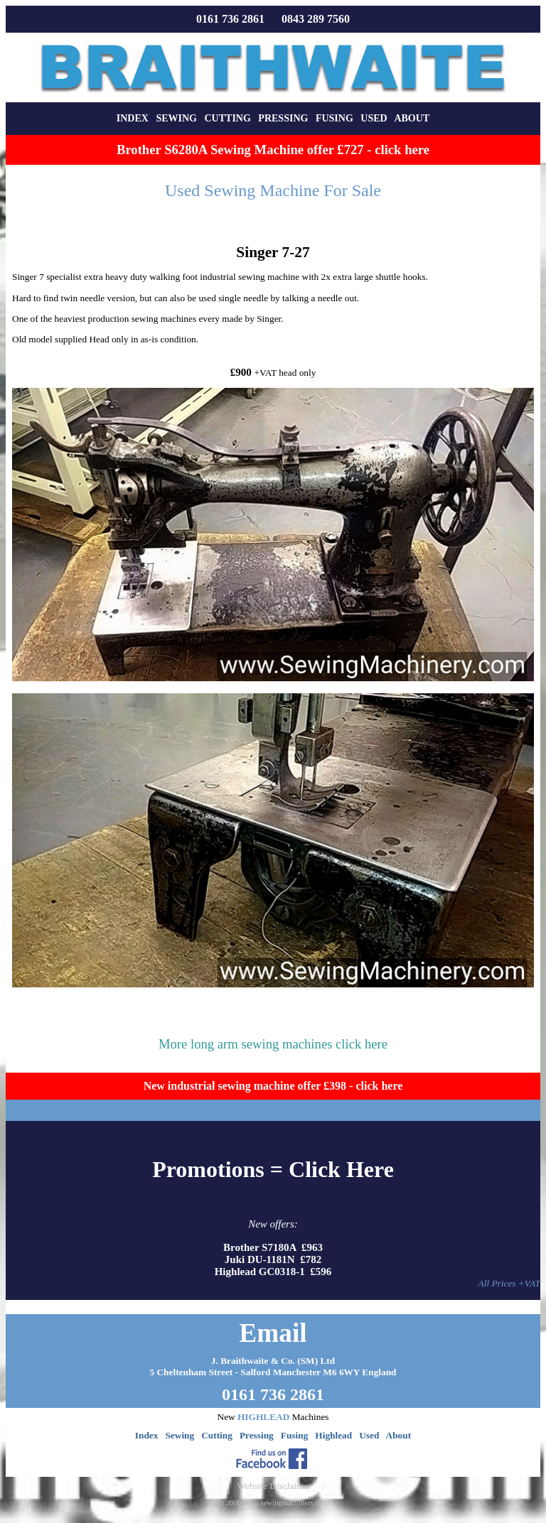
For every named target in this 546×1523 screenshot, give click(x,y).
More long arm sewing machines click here (273, 1043)
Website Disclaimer (274, 1485)
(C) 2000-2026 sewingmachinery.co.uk (273, 1503)
